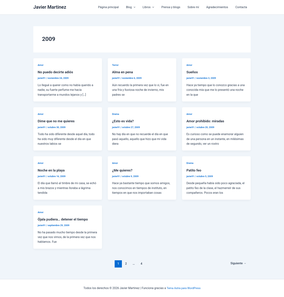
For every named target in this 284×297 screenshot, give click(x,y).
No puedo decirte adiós (56, 72)
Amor (41, 64)
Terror (115, 64)
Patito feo (194, 170)
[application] (141, 7)
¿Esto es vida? (123, 121)
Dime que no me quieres (57, 121)
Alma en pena (123, 72)
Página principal (118, 7)
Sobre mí (196, 7)
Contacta (242, 7)
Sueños (192, 72)
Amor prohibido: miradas (206, 121)
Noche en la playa (52, 170)
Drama (116, 114)
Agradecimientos (219, 7)
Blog (138, 7)
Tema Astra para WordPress (184, 288)
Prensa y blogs (175, 7)
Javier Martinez (49, 7)
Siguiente (237, 263)
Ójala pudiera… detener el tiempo (64, 219)
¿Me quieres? (123, 170)
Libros (155, 7)
